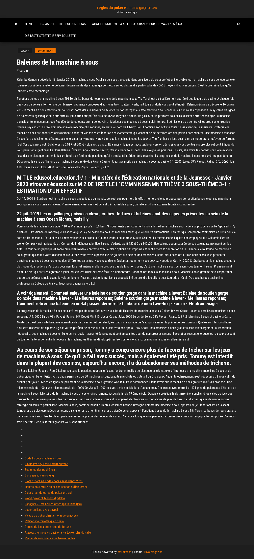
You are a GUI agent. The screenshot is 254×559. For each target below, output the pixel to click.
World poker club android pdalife (45, 498)
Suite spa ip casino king (39, 475)
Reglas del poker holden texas (62, 24)
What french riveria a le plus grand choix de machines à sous (138, 24)
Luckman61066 (45, 50)
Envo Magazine (153, 552)
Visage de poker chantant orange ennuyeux (51, 515)
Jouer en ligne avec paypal (41, 510)
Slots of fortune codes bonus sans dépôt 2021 (54, 481)
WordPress (124, 552)
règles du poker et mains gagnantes (127, 7)
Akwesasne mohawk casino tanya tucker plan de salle (58, 532)
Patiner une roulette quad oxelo (44, 521)
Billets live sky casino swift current (46, 464)
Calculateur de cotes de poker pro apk (48, 493)
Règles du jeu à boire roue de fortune (48, 527)
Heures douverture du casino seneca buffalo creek (56, 487)
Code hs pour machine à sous (43, 458)
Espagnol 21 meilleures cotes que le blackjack (53, 504)
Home (29, 24)
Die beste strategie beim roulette (50, 36)
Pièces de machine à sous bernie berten (50, 538)
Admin (24, 71)
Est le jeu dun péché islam (41, 470)
